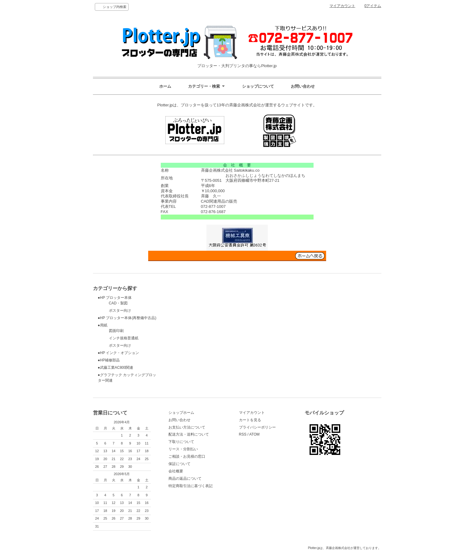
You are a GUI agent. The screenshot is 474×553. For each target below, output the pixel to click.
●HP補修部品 (109, 360)
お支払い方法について (186, 427)
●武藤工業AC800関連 (115, 367)
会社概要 (175, 471)
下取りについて (181, 442)
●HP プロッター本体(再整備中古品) (127, 318)
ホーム (165, 86)
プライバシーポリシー (257, 427)
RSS (243, 434)
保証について (179, 464)
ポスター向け (114, 310)
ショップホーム (181, 412)
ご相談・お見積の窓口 (186, 456)
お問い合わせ (303, 86)
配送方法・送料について (188, 434)
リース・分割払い (183, 449)
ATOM (254, 434)
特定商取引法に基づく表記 (190, 486)
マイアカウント (342, 6)
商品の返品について (185, 478)
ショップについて (258, 86)
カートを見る (250, 420)
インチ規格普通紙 (118, 338)
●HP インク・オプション (118, 353)
